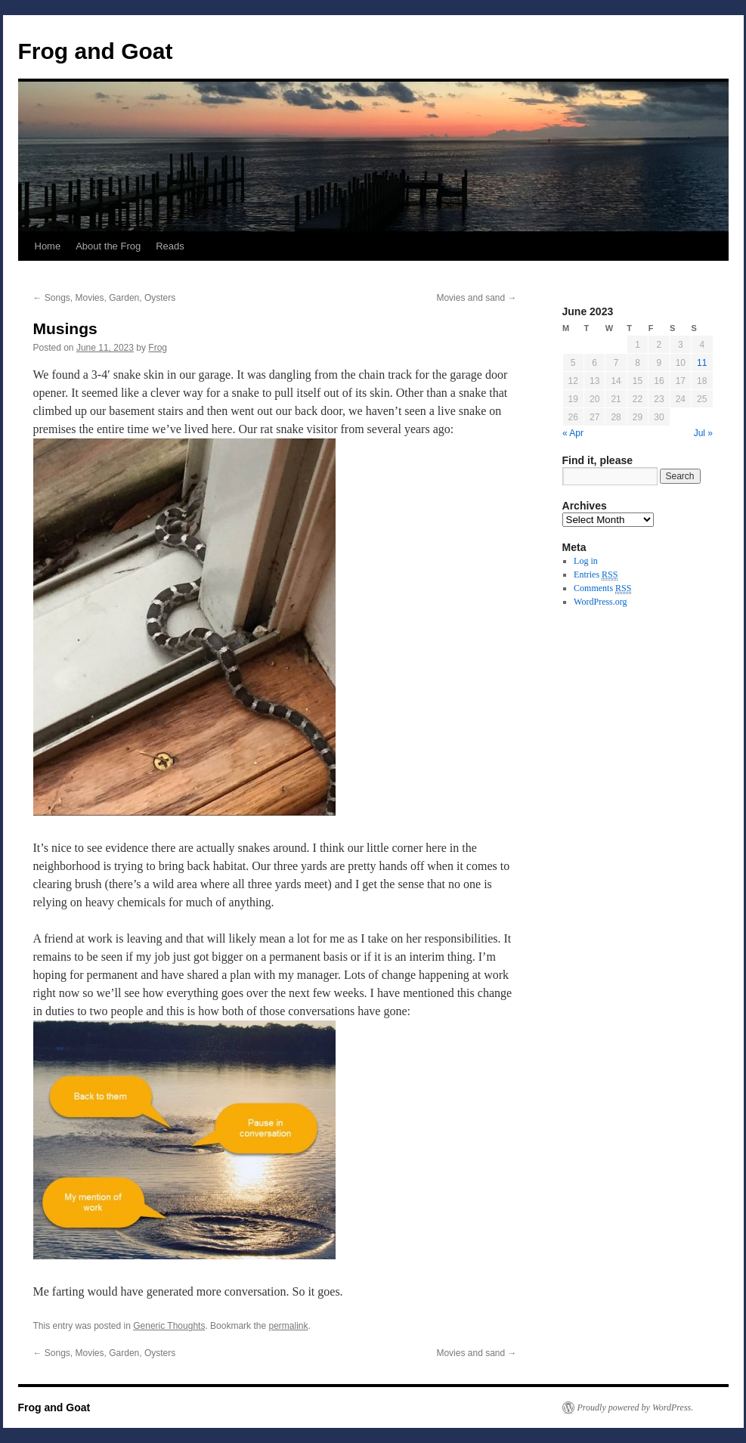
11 (702, 363)
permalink (288, 1326)
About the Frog (108, 246)
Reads (170, 246)
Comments (602, 588)
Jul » (703, 433)
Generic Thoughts (169, 1326)
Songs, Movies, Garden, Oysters (104, 298)
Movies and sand (476, 298)
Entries (596, 575)
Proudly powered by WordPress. (635, 1407)
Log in (586, 561)
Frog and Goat (95, 51)
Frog (157, 347)
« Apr (572, 433)
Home (48, 246)
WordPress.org (600, 601)
